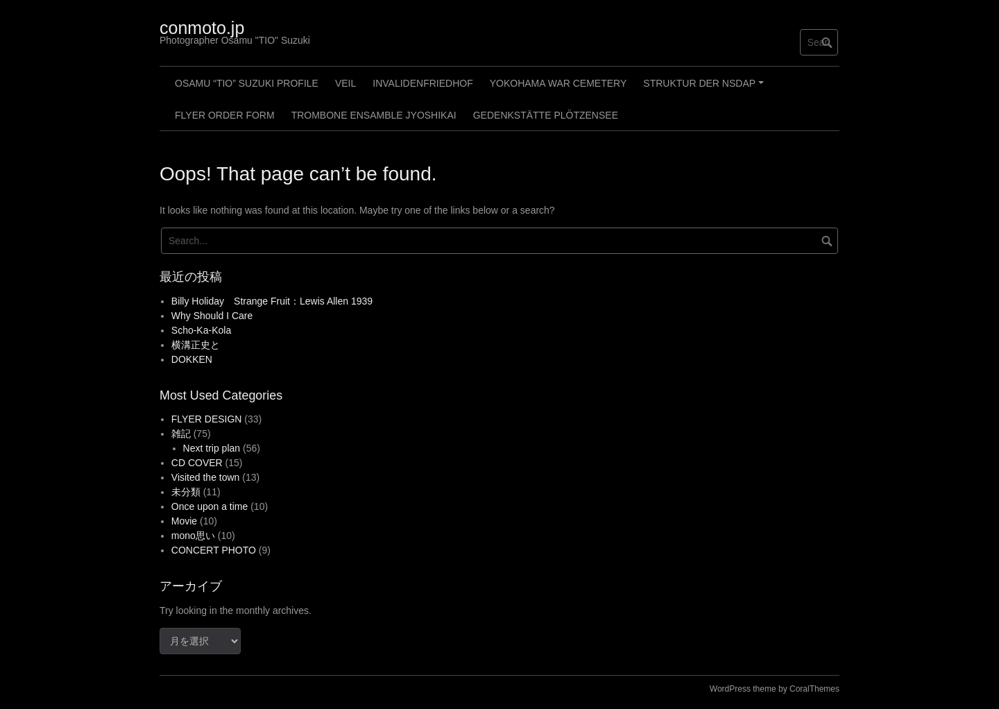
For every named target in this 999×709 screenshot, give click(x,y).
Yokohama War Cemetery (558, 83)
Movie (184, 521)
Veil (345, 83)
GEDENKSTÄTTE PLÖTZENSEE (545, 115)
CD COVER (197, 462)
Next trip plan (211, 448)
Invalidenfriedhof (422, 83)
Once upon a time (209, 506)
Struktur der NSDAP (705, 88)
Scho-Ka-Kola (201, 330)
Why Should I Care (212, 315)
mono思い (193, 535)
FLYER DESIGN (206, 419)
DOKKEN (191, 359)
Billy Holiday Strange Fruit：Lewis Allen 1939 (272, 301)
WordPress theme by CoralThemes (774, 689)
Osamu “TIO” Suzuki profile (246, 83)
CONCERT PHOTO (213, 550)
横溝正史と (195, 344)
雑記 (181, 433)
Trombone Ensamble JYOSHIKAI (373, 115)
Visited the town (205, 477)
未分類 (185, 491)
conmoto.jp (202, 27)
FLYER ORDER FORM (225, 115)
